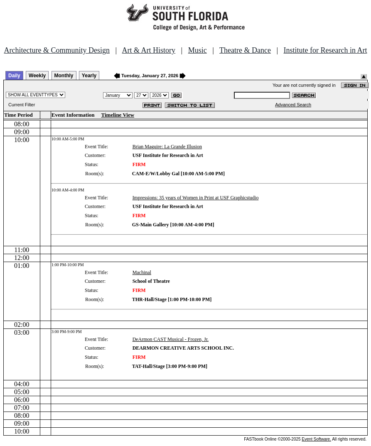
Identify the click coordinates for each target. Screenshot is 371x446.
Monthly (64, 75)
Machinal (142, 272)
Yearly (89, 75)
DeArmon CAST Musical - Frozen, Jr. (171, 339)
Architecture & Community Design (57, 50)
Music (197, 50)
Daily (14, 75)
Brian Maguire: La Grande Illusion (167, 146)
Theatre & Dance (245, 50)
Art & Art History (149, 50)
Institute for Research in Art (325, 50)
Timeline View (118, 115)
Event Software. (316, 439)
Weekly (37, 75)
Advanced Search (293, 104)
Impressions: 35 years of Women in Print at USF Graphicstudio (196, 198)
